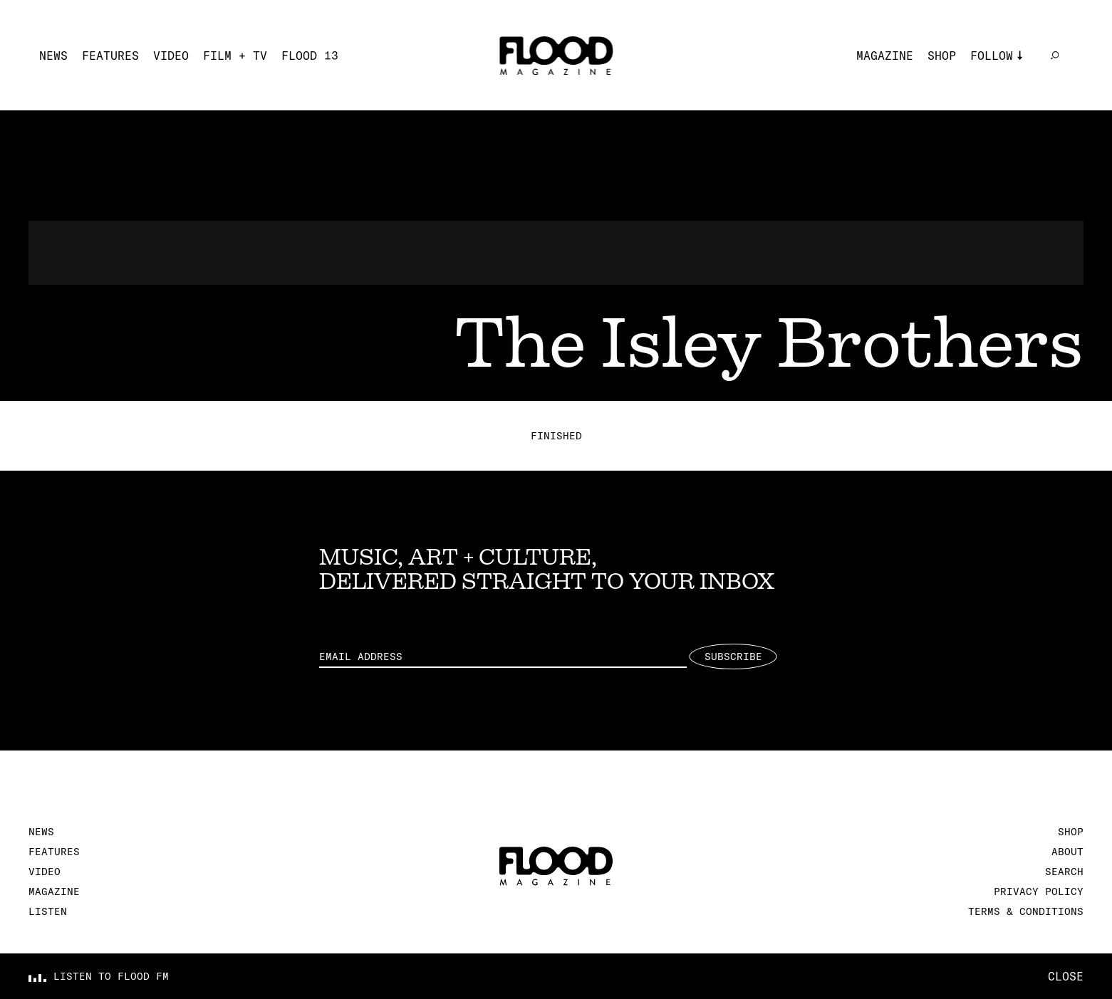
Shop (941, 55)
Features (110, 55)
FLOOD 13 (309, 55)
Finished (556, 435)
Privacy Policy (1039, 891)
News (53, 55)
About (1067, 851)
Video (171, 55)
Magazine (884, 55)
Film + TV (235, 55)
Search (1064, 871)
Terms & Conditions (1026, 911)
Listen (47, 911)
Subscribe (733, 656)
